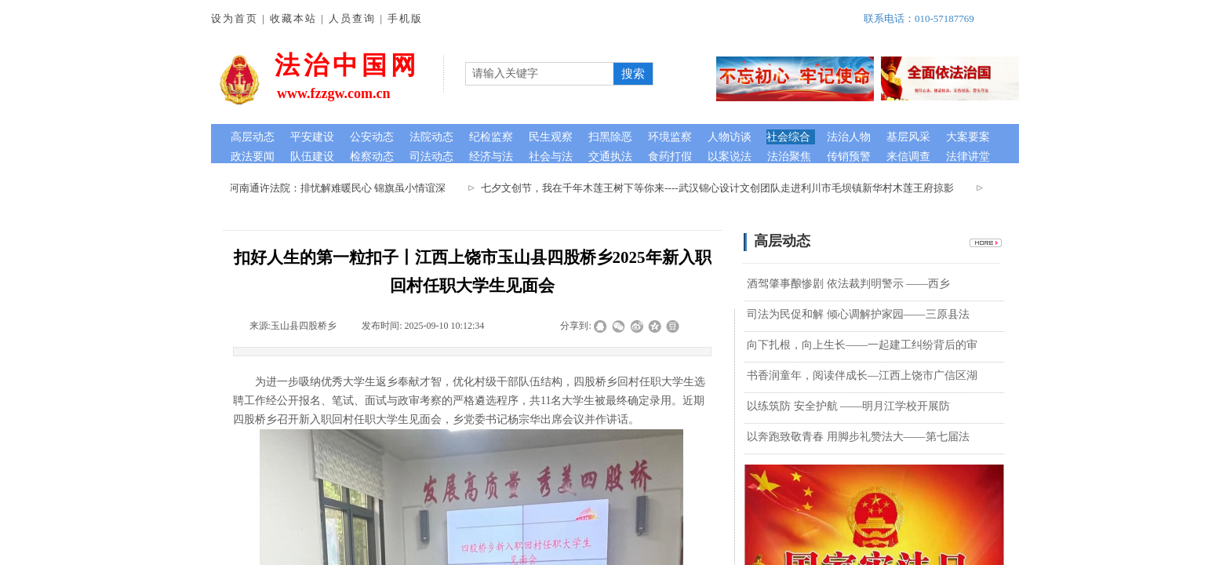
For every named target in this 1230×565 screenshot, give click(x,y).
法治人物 (849, 137)
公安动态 (372, 137)
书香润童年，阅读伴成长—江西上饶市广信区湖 (862, 375)
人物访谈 (729, 137)
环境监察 (670, 137)
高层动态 (253, 137)
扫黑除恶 (610, 137)
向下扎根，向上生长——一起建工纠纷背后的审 (862, 345)
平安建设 (312, 137)
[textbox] (539, 74)
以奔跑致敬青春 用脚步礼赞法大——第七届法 (858, 437)
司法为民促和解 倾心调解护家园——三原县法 (858, 314)
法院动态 (431, 137)
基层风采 (908, 137)
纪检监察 (491, 137)
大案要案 (968, 137)
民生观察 (551, 137)
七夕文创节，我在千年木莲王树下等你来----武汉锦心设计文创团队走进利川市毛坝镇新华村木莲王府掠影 (720, 188)
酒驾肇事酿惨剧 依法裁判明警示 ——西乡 (848, 284)
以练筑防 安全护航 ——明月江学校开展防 (848, 406)
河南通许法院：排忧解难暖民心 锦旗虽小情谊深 (340, 188)
